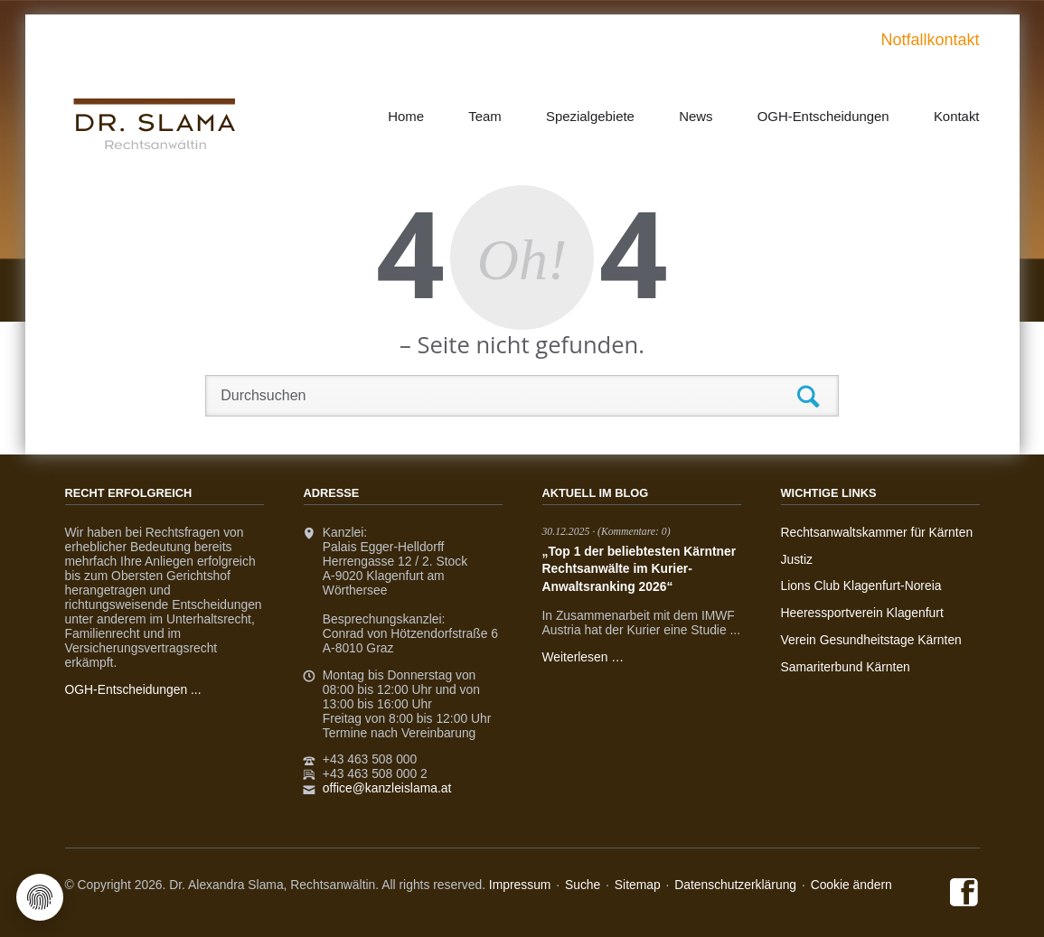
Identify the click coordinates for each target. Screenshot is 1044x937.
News (695, 116)
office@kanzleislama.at (387, 788)
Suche (582, 884)
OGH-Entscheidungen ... (133, 689)
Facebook (965, 893)
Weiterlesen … (583, 657)
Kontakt (957, 116)
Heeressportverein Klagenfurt (862, 612)
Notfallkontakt (929, 40)
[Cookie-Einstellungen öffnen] (39, 897)
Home (406, 116)
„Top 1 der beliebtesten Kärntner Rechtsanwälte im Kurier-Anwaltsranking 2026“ (639, 568)
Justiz (797, 559)
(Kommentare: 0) (634, 532)
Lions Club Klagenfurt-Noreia (861, 585)
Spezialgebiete (590, 116)
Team (485, 116)
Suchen (808, 398)
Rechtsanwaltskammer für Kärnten (877, 532)
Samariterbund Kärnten (845, 667)
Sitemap (638, 884)
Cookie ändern (851, 884)
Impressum (520, 884)
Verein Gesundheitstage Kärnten (871, 639)
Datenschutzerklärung (735, 884)
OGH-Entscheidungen (823, 116)
